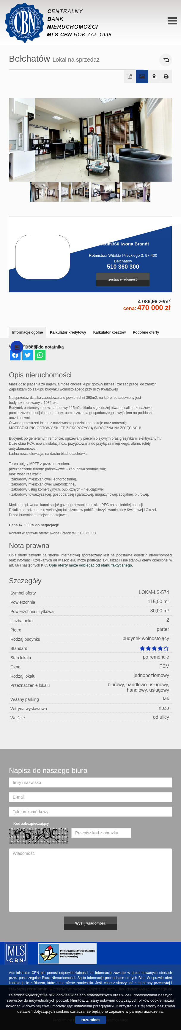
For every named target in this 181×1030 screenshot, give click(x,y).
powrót (165, 60)
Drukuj (166, 76)
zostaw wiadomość (123, 279)
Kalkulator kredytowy (68, 332)
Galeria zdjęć (142, 76)
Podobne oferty (146, 332)
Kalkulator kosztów (109, 332)
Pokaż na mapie (154, 76)
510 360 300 (123, 266)
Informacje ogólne (27, 332)
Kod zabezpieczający (31, 823)
